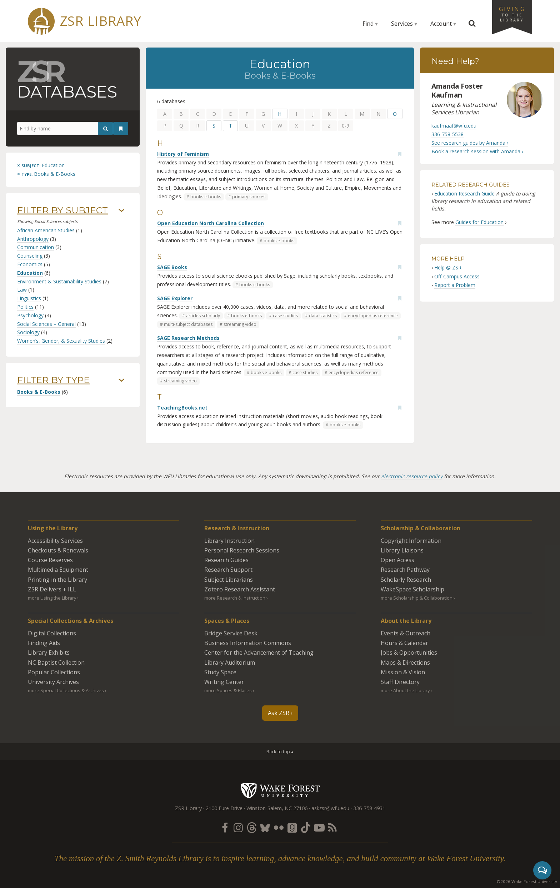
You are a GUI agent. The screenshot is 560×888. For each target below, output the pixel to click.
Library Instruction (229, 541)
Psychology (30, 315)
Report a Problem (454, 285)
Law (22, 289)
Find (368, 24)
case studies (285, 316)
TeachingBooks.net (182, 407)
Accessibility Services (55, 541)
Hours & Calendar (404, 643)
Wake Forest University (280, 790)
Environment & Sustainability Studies (59, 281)
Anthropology (33, 238)
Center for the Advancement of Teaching (259, 652)
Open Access (397, 560)
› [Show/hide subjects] (122, 210)
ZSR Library (100, 21)
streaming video (240, 324)
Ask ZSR (278, 713)
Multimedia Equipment (58, 570)
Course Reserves (50, 560)
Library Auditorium (229, 662)
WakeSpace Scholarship (412, 589)
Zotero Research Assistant (239, 589)
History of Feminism (183, 153)
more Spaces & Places (228, 690)
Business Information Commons (247, 643)
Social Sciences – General (46, 324)
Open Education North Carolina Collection (210, 223)
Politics (25, 306)
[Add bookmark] (399, 154)
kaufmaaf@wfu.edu (453, 125)
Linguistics (29, 298)
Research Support (228, 570)
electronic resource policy (411, 476)
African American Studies (46, 230)
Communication (35, 247)
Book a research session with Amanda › (477, 151)
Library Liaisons (402, 550)
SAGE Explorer (174, 298)
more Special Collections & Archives (66, 690)
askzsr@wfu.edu (330, 808)
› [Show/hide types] (122, 380)
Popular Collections (54, 672)
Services (402, 24)
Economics (29, 264)
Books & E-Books (38, 391)
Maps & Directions (405, 662)
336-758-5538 (447, 134)
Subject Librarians (228, 580)
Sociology (28, 332)
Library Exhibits (49, 652)
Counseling (29, 255)
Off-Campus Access (457, 276)
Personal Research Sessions (241, 550)
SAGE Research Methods (188, 337)
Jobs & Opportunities (409, 652)
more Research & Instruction (234, 598)
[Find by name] (65, 128)
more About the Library (405, 690)
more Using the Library (52, 598)
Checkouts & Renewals (58, 550)
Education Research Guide (464, 193)
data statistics (323, 316)
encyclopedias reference (373, 316)
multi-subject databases (188, 324)
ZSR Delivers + (52, 589)
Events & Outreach (405, 633)
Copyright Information (411, 541)
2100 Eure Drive (224, 808)
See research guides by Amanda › (469, 142)
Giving (512, 13)
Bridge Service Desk (231, 633)
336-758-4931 (369, 808)
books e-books (205, 197)
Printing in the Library (57, 580)
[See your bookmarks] (120, 128)
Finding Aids (44, 643)
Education (30, 272)
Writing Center (224, 682)
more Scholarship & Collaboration (416, 598)
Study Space (220, 672)
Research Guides (226, 560)
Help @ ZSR (447, 267)
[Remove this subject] (41, 165)
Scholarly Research (406, 580)
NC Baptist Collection (56, 662)
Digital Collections (52, 633)
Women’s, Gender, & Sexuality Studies (61, 340)
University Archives (53, 682)
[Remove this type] (46, 173)
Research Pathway (405, 570)
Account (441, 24)
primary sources (248, 197)
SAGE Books (172, 267)
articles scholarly (203, 316)
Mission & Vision (403, 672)
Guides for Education (479, 222)
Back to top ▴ (280, 751)
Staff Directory (400, 682)
